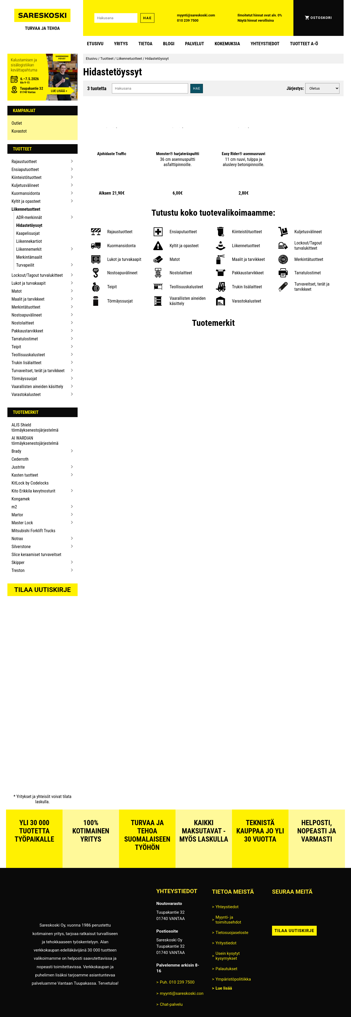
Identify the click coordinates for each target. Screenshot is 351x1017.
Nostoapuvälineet (27, 315)
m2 (14, 506)
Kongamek (21, 499)
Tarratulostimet (25, 338)
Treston (18, 570)
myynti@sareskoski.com (196, 15)
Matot (17, 291)
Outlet (17, 123)
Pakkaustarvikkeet (27, 331)
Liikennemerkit (29, 249)
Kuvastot (19, 131)
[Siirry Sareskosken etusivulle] (42, 18)
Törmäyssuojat (24, 378)
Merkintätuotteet (26, 307)
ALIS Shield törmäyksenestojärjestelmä (35, 427)
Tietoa (145, 43)
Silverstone (21, 546)
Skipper (18, 562)
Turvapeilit (25, 265)
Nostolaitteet (23, 323)
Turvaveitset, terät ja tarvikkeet (38, 370)
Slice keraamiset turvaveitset (36, 554)
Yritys (121, 43)
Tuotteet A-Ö (304, 43)
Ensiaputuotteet (25, 169)
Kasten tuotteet (25, 475)
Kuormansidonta (26, 193)
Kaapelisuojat (28, 233)
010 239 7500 (188, 20)
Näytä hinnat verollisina (255, 20)
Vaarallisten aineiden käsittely (37, 386)
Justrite (18, 467)
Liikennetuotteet (26, 209)
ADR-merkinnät (29, 217)
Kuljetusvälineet (25, 185)
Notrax (17, 538)
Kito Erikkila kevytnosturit (33, 491)
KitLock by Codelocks (30, 483)
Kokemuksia (227, 43)
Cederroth (20, 459)
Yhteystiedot (265, 43)
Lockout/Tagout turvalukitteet (37, 275)
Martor (17, 514)
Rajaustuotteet (24, 161)
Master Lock (22, 522)
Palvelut (194, 43)
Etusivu (95, 43)
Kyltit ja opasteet (26, 201)
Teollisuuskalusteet (28, 354)
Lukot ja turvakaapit (29, 283)
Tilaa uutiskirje (42, 590)
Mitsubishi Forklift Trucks (33, 530)
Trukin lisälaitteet (26, 362)
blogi (169, 43)
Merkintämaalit (29, 257)
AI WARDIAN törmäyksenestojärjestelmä (35, 440)
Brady (16, 451)
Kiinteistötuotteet (26, 177)
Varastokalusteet (26, 394)
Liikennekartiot (29, 241)
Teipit (16, 346)
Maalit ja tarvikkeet (28, 299)
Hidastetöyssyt (29, 225)
